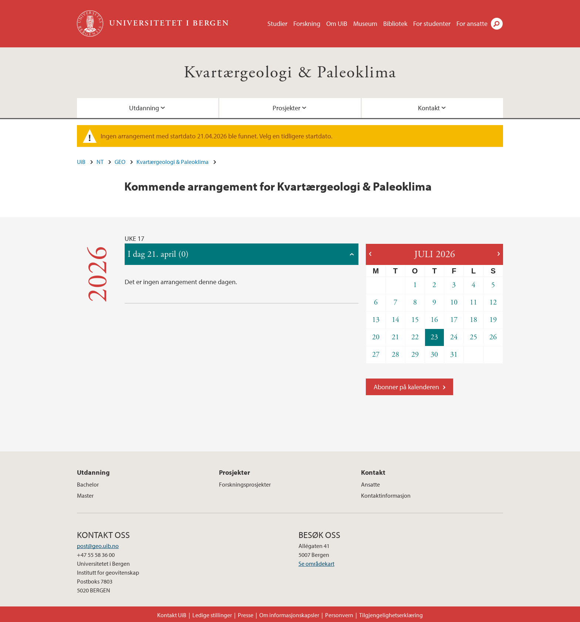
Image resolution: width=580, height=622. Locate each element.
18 (473, 320)
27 (376, 354)
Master (85, 495)
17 (454, 320)
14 (395, 320)
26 (493, 337)
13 (376, 320)
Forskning (306, 23)
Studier (277, 23)
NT (100, 161)
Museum (365, 23)
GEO (120, 161)
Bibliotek (395, 23)
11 (473, 302)
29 (415, 354)
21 (395, 337)
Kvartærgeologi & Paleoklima (290, 72)
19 (493, 320)
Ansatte (370, 484)
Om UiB (336, 23)
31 (454, 354)
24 (454, 337)
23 (434, 337)
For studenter (432, 23)
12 (493, 302)
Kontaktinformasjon (386, 495)
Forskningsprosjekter (245, 484)
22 (415, 337)
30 (434, 354)
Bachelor (88, 484)
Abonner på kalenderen (406, 387)
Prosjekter (286, 108)
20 (376, 337)
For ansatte (472, 23)
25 (473, 337)
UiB (81, 161)
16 (434, 320)
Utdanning (144, 108)
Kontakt (429, 108)
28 (395, 354)
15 (415, 320)
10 (454, 302)
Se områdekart (316, 563)
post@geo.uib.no (98, 545)
